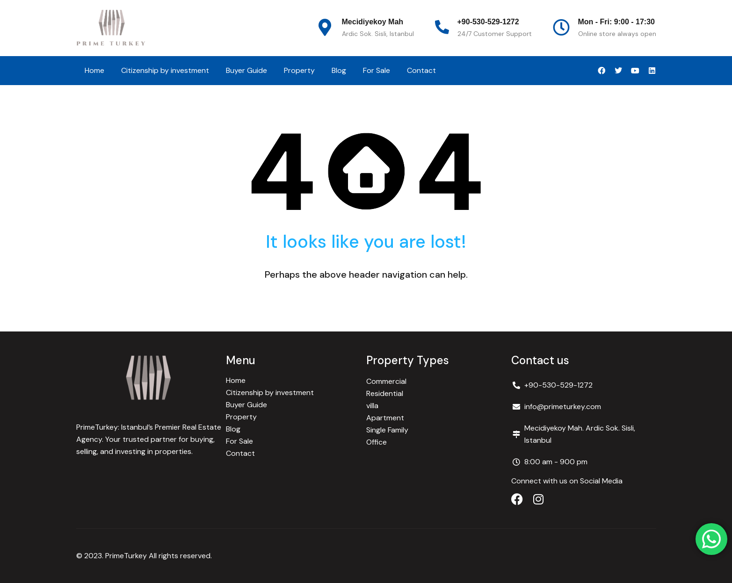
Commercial (386, 381)
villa (372, 405)
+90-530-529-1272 (488, 22)
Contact (421, 70)
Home (94, 70)
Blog (339, 70)
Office (376, 442)
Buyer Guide (246, 70)
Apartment (385, 418)
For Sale (376, 70)
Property (299, 70)
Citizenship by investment (165, 70)
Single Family (387, 430)
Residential (384, 393)
